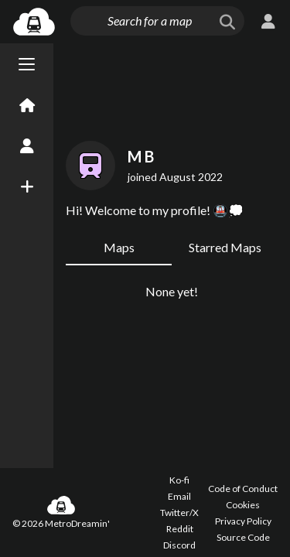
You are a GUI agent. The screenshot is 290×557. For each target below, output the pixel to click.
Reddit (179, 529)
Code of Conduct (243, 488)
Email (179, 496)
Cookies (243, 505)
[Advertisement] (172, 89)
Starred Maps (225, 247)
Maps (119, 247)
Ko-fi (179, 480)
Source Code (243, 537)
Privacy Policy (243, 521)
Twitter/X (179, 512)
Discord (179, 545)
